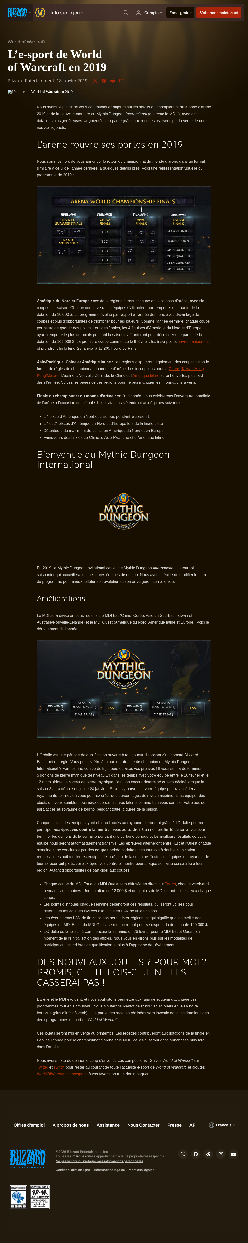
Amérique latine (145, 376)
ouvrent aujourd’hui (194, 342)
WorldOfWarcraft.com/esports (62, 1074)
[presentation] (18, 12)
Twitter (42, 1067)
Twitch (170, 884)
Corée (174, 369)
